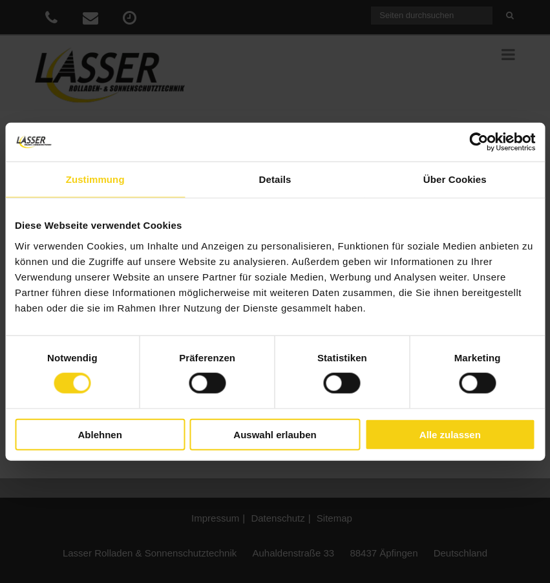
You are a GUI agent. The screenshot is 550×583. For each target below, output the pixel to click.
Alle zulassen (450, 434)
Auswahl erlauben (274, 434)
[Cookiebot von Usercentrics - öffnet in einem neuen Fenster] (478, 142)
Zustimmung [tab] (95, 179)
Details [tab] (275, 179)
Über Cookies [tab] (455, 179)
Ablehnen (100, 434)
